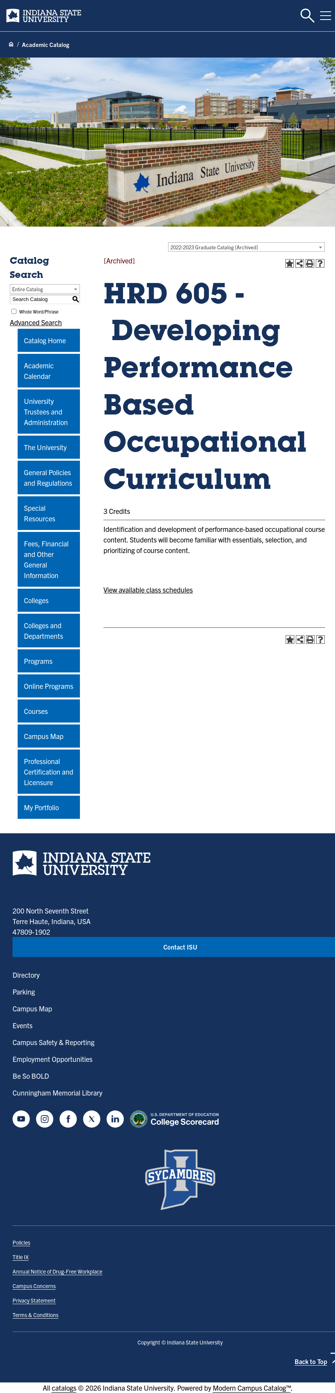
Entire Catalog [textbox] (27, 289)
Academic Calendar (39, 370)
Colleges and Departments (43, 630)
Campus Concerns (34, 1285)
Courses (36, 710)
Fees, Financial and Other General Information (46, 559)
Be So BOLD (31, 1075)
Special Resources (39, 513)
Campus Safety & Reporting (53, 1042)
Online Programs (48, 685)
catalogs (64, 1387)
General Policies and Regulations (48, 477)
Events (23, 1025)
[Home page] (11, 45)
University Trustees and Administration (46, 411)
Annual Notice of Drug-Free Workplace (57, 1271)
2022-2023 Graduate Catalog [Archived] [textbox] (214, 247)
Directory (26, 974)
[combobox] (246, 247)
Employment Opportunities (52, 1058)
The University (45, 447)
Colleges (36, 600)
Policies (21, 1242)
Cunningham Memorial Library (57, 1092)
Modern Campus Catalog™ (252, 1387)
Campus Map (43, 736)
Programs (38, 660)
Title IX (21, 1256)
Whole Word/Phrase (38, 311)
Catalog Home (45, 340)
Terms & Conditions (35, 1314)
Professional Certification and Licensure (48, 772)
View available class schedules (148, 589)
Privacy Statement (34, 1300)
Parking (24, 991)
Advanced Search (36, 322)
